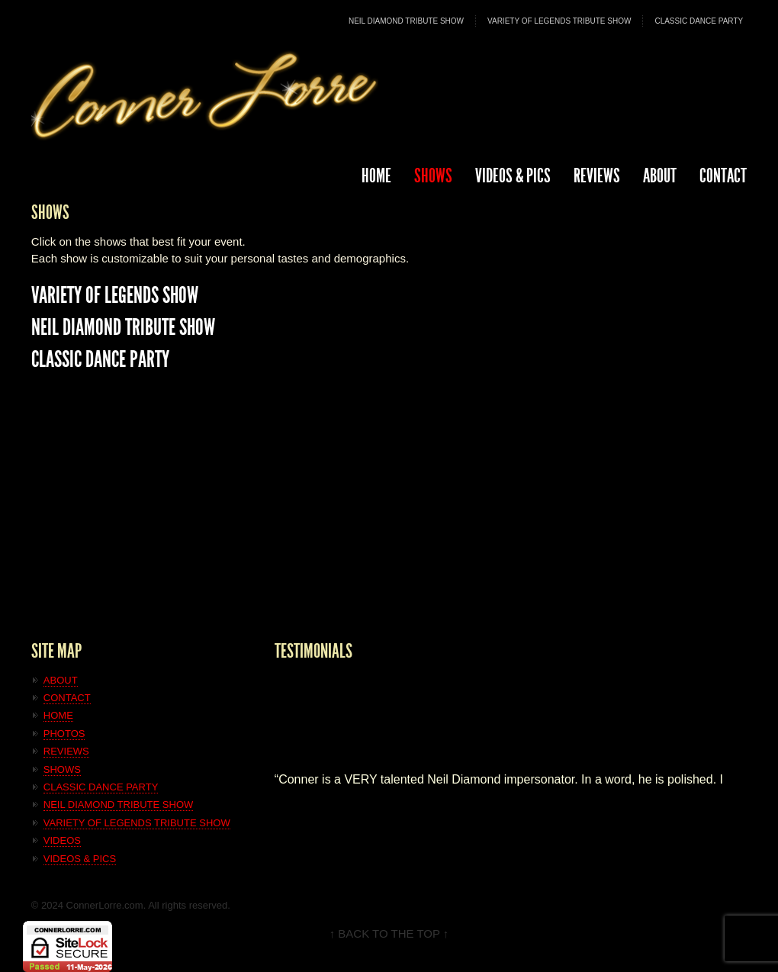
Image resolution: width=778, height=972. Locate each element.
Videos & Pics (513, 176)
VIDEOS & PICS (79, 858)
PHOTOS (64, 733)
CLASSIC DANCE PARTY (698, 21)
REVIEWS (597, 176)
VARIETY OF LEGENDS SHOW (114, 295)
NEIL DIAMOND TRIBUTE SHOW (406, 21)
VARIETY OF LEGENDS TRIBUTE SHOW (559, 21)
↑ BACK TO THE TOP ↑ (389, 933)
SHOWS (433, 176)
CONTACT (723, 176)
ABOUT (660, 176)
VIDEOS (62, 840)
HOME (376, 176)
